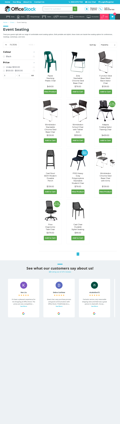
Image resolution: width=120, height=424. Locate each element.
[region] (19, 151)
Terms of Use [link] (101, 361)
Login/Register (106, 2)
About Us (27, 2)
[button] (108, 45)
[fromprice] (10, 75)
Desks (10, 17)
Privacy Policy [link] (102, 364)
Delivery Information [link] (101, 347)
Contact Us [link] (79, 346)
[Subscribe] (112, 331)
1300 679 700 (76, 2)
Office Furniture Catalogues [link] (80, 364)
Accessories (93, 17)
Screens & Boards (77, 16)
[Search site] (75, 9)
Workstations (60, 16)
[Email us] (7, 367)
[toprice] (24, 75)
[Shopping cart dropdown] (112, 17)
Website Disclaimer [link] (82, 356)
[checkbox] (19, 56)
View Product (50, 92)
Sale (104, 16)
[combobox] (58, 9)
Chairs (20, 16)
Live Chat (90, 2)
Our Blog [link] (78, 360)
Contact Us (39, 2)
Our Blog (17, 2)
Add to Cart (77, 92)
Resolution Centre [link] (59, 353)
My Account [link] (57, 346)
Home (7, 2)
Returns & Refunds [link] (104, 351)
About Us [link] (78, 349)
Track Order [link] (57, 349)
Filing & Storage (33, 17)
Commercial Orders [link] (82, 353)
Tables (46, 17)
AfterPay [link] (56, 356)
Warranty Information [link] (101, 356)
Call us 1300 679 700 (18, 361)
